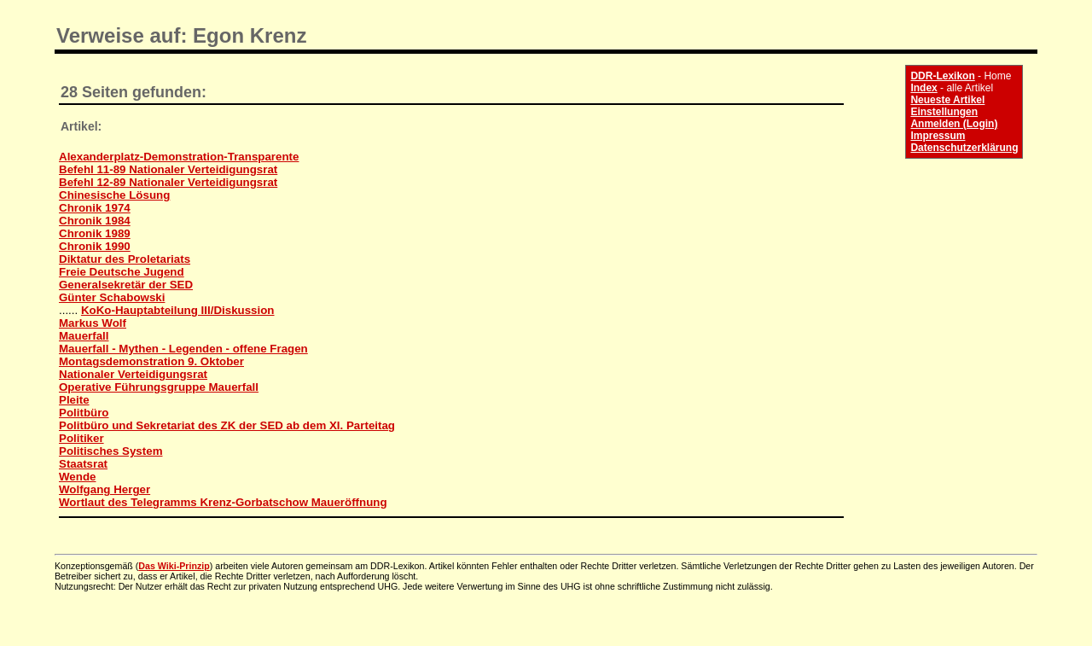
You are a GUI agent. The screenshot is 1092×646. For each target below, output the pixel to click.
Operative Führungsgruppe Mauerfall (158, 387)
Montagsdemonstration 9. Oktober (151, 361)
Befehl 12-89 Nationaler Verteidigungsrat (168, 182)
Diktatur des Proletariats (124, 259)
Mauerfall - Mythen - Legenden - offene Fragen (183, 348)
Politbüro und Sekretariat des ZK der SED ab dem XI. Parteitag (227, 425)
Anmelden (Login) (953, 124)
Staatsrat (83, 463)
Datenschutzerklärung (964, 148)
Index (923, 88)
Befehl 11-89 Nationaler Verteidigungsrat (168, 169)
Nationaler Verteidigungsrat (133, 374)
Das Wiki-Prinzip (173, 566)
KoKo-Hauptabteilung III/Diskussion (178, 310)
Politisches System (111, 451)
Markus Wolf (92, 323)
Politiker (81, 438)
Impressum (937, 136)
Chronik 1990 (95, 246)
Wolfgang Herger (104, 489)
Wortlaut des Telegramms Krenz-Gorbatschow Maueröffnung (223, 502)
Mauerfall (84, 335)
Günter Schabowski (112, 297)
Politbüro (84, 412)
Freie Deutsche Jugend (121, 271)
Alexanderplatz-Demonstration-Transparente (179, 156)
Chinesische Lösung (114, 195)
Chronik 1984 (95, 220)
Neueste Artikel (947, 100)
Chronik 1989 (95, 233)
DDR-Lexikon (942, 76)
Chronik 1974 (95, 207)
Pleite (74, 399)
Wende (77, 476)
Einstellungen (944, 112)
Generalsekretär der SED (126, 284)
